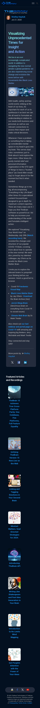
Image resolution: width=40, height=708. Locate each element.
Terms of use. (22, 703)
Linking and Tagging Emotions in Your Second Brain (14, 495)
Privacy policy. (14, 703)
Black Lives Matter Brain (22, 293)
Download (27, 296)
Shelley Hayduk (18, 17)
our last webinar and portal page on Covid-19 (20, 327)
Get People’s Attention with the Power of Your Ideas (14, 669)
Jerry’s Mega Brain (19, 303)
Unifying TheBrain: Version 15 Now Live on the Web (14, 458)
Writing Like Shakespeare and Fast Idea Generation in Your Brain (14, 597)
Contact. (29, 703)
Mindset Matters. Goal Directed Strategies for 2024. (14, 532)
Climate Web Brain (19, 315)
